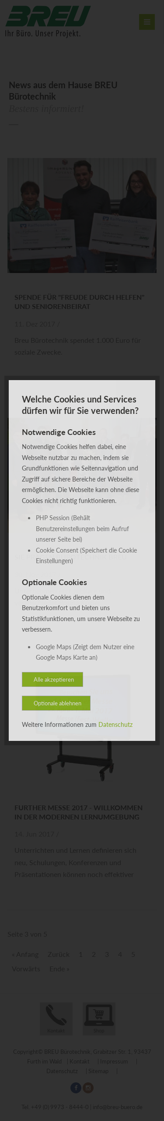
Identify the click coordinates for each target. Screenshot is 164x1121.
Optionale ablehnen (57, 703)
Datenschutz (115, 724)
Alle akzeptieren (54, 679)
